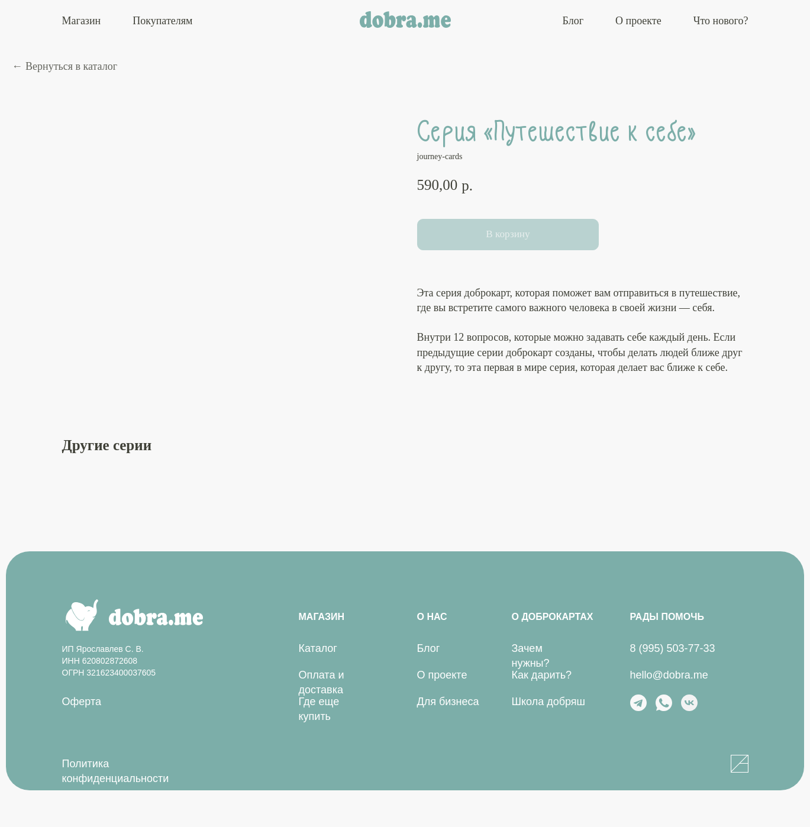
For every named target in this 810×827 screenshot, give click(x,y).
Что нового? (720, 21)
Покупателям (162, 21)
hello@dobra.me (669, 676)
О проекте (638, 21)
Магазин (81, 21)
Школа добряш (549, 703)
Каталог (318, 649)
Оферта (82, 703)
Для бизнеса (448, 703)
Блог (573, 21)
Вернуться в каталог (71, 66)
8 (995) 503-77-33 (672, 649)
